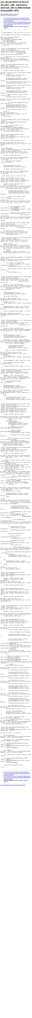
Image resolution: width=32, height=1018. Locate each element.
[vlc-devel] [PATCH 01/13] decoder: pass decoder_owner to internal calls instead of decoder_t (17, 19)
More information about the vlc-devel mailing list (13, 932)
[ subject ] (25, 26)
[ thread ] (20, 26)
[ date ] (16, 26)
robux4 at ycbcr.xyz (14, 14)
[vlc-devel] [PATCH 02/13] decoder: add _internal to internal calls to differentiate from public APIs (17, 24)
